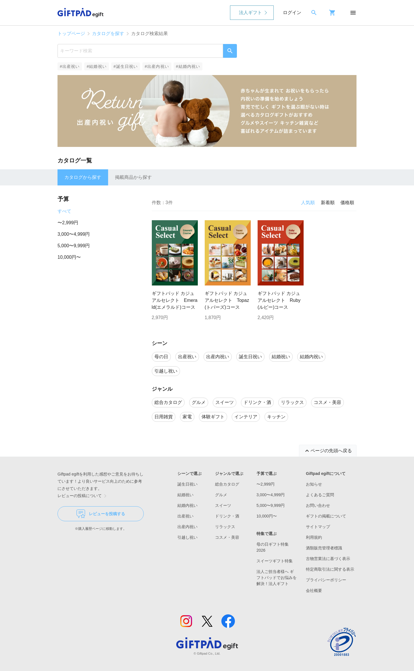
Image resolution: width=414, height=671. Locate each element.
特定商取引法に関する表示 (330, 569)
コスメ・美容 (227, 537)
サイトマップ (318, 526)
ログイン (292, 12)
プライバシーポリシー (326, 580)
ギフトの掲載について (326, 516)
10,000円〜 (69, 257)
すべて (64, 211)
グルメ (221, 494)
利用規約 (314, 537)
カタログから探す (82, 177)
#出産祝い (70, 66)
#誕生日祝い (126, 66)
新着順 (328, 202)
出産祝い (185, 516)
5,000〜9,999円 (73, 245)
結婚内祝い (187, 505)
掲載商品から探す (133, 177)
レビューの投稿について (83, 495)
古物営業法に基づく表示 (328, 558)
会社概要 (314, 590)
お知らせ (314, 484)
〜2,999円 (67, 222)
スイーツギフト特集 (274, 561)
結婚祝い (185, 494)
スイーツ (223, 505)
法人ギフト (250, 12)
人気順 (308, 202)
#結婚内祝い (188, 66)
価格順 (347, 202)
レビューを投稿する (100, 513)
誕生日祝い (187, 484)
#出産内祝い (157, 66)
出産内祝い (187, 526)
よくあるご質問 (320, 494)
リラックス (225, 526)
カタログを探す (108, 33)
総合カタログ (227, 484)
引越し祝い (187, 537)
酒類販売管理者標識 (324, 548)
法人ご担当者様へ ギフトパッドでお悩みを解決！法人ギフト (276, 577)
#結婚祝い (96, 66)
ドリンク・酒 (227, 516)
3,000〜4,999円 (73, 234)
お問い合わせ (318, 505)
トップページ (71, 33)
